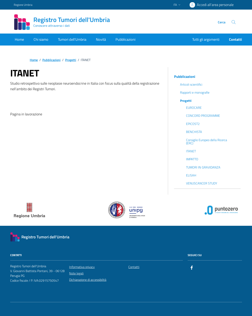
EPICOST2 (193, 123)
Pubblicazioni (125, 39)
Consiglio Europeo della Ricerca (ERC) (206, 142)
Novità (101, 39)
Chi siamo (41, 39)
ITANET (191, 151)
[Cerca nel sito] (233, 22)
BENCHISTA (194, 131)
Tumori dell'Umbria (72, 39)
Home (19, 39)
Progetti (185, 100)
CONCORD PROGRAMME (203, 115)
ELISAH (191, 175)
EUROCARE (194, 107)
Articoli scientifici (191, 84)
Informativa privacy (82, 266)
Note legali (76, 273)
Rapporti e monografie (194, 92)
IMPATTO (192, 159)
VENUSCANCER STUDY (201, 183)
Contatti (133, 266)
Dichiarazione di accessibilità (87, 279)
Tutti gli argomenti (205, 39)
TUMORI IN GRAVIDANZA (203, 167)
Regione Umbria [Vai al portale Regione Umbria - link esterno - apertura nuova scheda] (23, 5)
